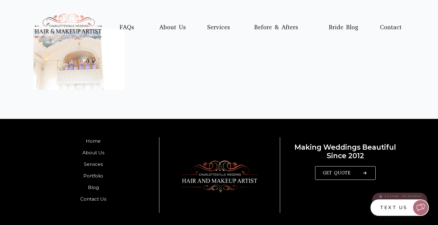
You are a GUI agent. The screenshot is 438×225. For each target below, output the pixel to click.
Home (93, 141)
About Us (172, 27)
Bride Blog (343, 27)
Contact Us (93, 199)
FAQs (127, 27)
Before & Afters (276, 27)
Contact (390, 27)
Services (218, 27)
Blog (93, 187)
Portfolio (93, 176)
